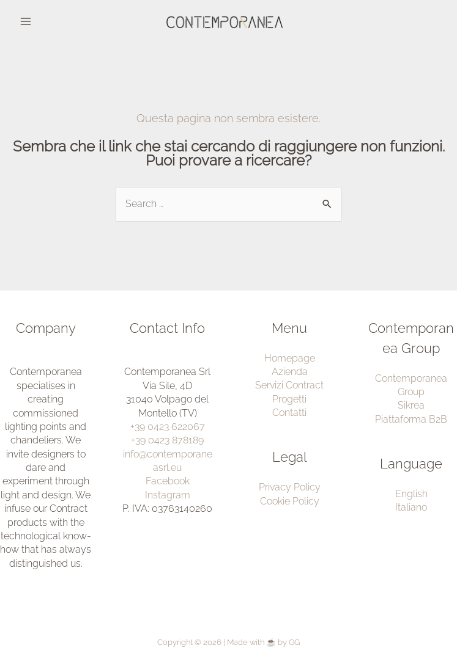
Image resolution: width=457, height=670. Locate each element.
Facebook (168, 481)
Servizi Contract (289, 385)
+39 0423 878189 (167, 440)
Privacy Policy (290, 487)
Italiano (411, 507)
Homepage (289, 358)
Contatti (289, 412)
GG (294, 642)
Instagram (167, 495)
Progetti (289, 399)
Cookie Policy (289, 501)
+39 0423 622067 (167, 426)
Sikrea (411, 405)
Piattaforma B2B (411, 419)
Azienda (290, 371)
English (411, 494)
